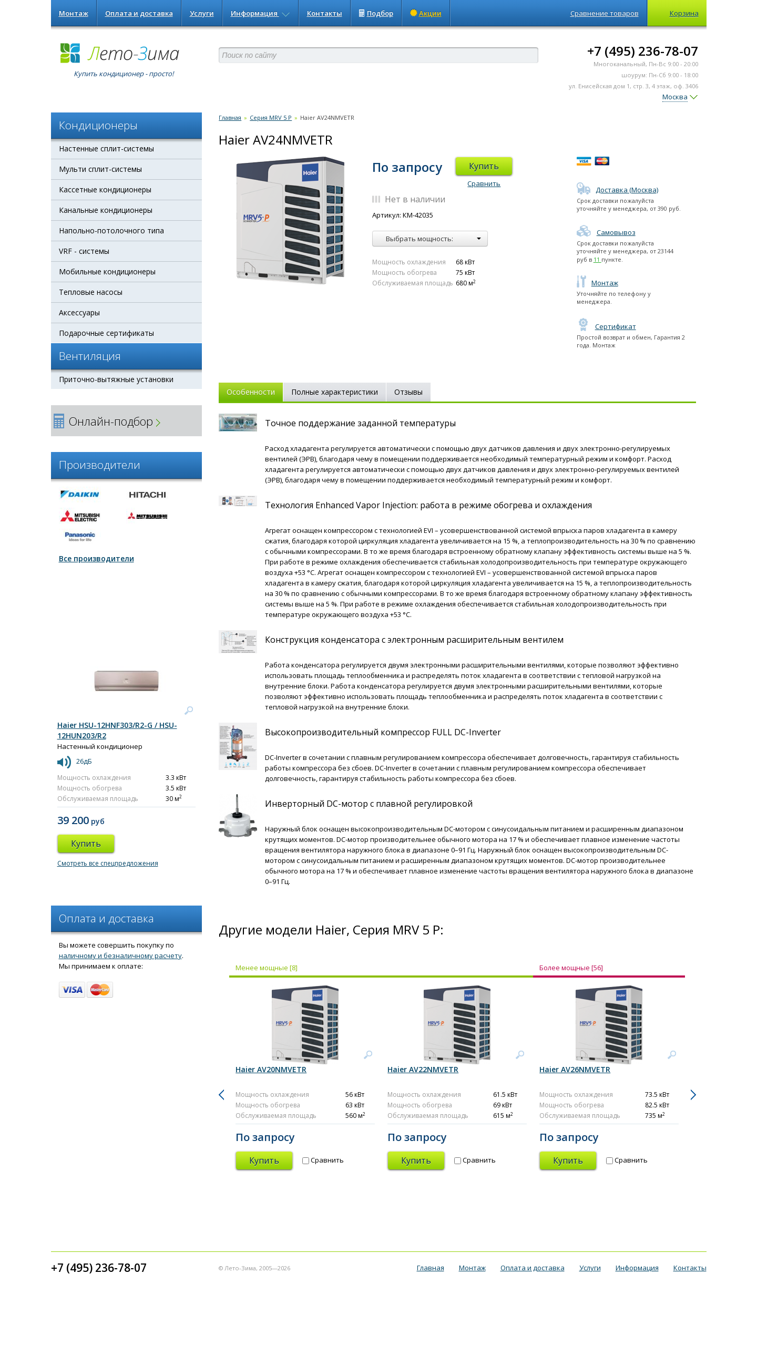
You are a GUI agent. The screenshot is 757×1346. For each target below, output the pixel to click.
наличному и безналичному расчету (120, 955)
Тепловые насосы (90, 292)
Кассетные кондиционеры (105, 189)
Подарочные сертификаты (106, 333)
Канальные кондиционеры (105, 210)
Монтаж (73, 13)
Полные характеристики (334, 392)
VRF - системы (84, 251)
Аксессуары (79, 312)
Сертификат (606, 326)
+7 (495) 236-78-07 (642, 50)
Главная (230, 117)
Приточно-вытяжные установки (116, 379)
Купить (484, 166)
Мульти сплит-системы (100, 169)
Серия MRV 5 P (271, 117)
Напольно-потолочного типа (111, 230)
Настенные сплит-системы (106, 148)
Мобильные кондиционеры (107, 271)
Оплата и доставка (139, 13)
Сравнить (483, 183)
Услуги (202, 13)
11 (597, 259)
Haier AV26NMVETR (574, 1069)
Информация (260, 13)
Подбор (376, 13)
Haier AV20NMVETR (271, 1069)
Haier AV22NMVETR (422, 1069)
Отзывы (408, 392)
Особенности (251, 392)
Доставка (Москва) (617, 189)
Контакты (324, 13)
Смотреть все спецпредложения (107, 863)
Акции (426, 13)
